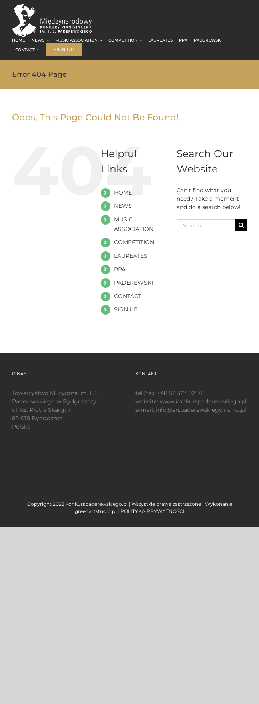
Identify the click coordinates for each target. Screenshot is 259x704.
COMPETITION (134, 242)
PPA (120, 269)
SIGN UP (126, 309)
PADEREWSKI (133, 282)
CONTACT (127, 296)
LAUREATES (130, 255)
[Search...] (206, 225)
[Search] (241, 225)
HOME (123, 192)
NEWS (123, 205)
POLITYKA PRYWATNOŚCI (152, 511)
